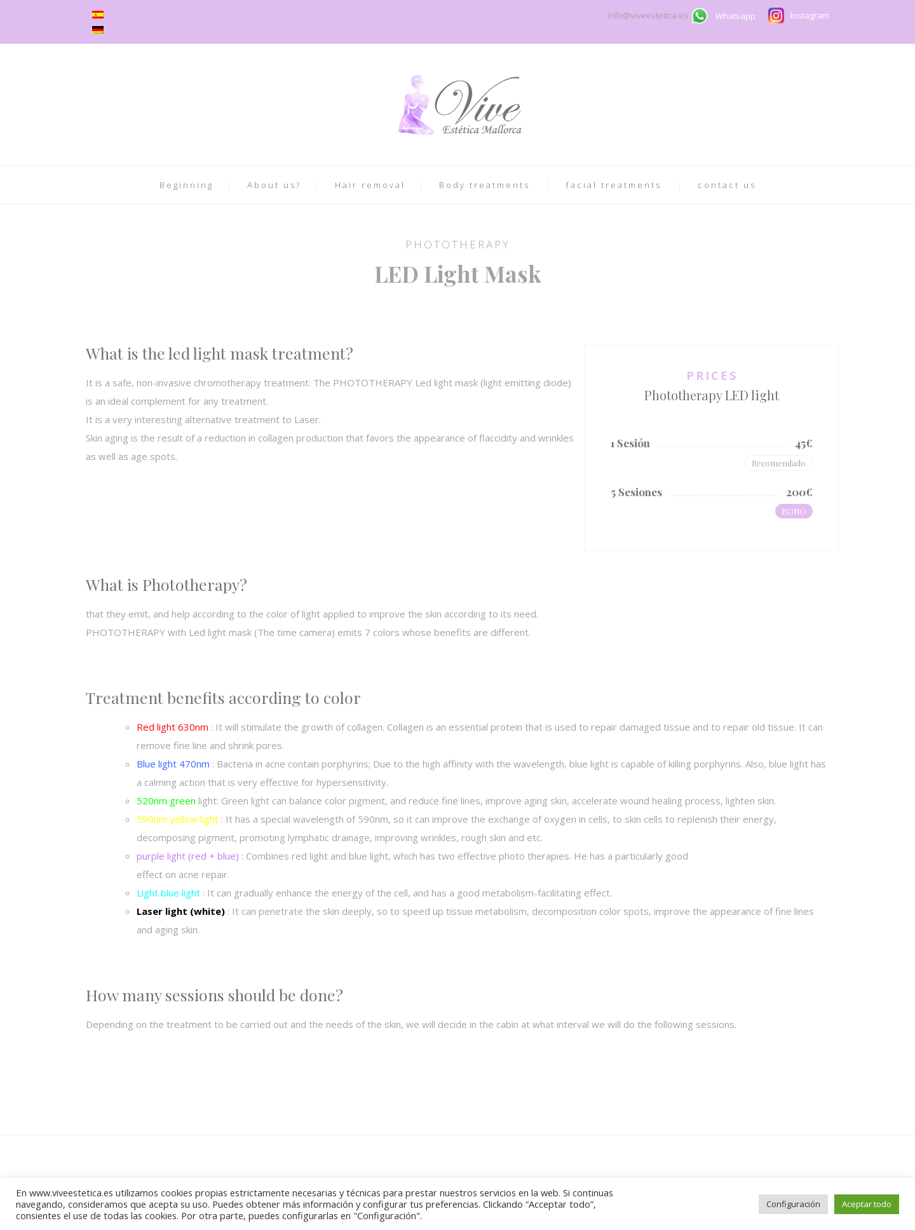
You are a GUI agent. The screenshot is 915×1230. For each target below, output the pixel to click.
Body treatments (484, 185)
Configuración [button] (793, 1204)
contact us (727, 185)
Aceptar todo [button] (866, 1204)
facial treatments (613, 185)
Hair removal (370, 185)
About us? (274, 185)
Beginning (186, 185)
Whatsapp (735, 16)
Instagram (809, 15)
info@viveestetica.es (648, 15)
